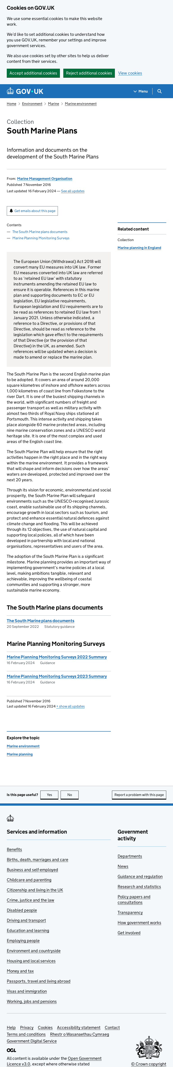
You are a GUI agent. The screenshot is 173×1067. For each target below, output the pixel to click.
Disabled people (22, 910)
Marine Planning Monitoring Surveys (40, 238)
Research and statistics (139, 886)
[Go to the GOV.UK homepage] (25, 91)
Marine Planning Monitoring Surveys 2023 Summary (57, 676)
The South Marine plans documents (39, 232)
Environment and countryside (34, 950)
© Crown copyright (148, 1064)
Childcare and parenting (29, 879)
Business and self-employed (32, 869)
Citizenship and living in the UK (35, 890)
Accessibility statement (78, 1027)
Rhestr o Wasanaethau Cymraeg (79, 1034)
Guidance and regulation (140, 876)
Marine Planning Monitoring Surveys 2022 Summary (57, 657)
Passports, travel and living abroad (39, 981)
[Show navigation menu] (141, 91)
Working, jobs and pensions (32, 1001)
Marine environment (81, 104)
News (123, 866)
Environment (32, 104)
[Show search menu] (159, 91)
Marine (53, 104)
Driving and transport (26, 920)
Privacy (27, 1027)
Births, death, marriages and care (37, 859)
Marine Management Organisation (44, 178)
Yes (53, 795)
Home (11, 104)
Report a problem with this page (139, 795)
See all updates (72, 191)
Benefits (14, 849)
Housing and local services (31, 960)
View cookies (130, 73)
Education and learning (28, 930)
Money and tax (20, 971)
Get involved (129, 932)
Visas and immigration (27, 991)
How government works (139, 922)
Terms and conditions (26, 1034)
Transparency (130, 912)
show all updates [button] (70, 706)
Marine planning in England (139, 248)
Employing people (23, 940)
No (73, 795)
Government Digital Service (32, 1041)
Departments (130, 856)
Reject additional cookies (89, 73)
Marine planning (20, 754)
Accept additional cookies (33, 73)
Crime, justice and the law (30, 900)
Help (11, 1027)
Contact (112, 1027)
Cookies (45, 1027)
